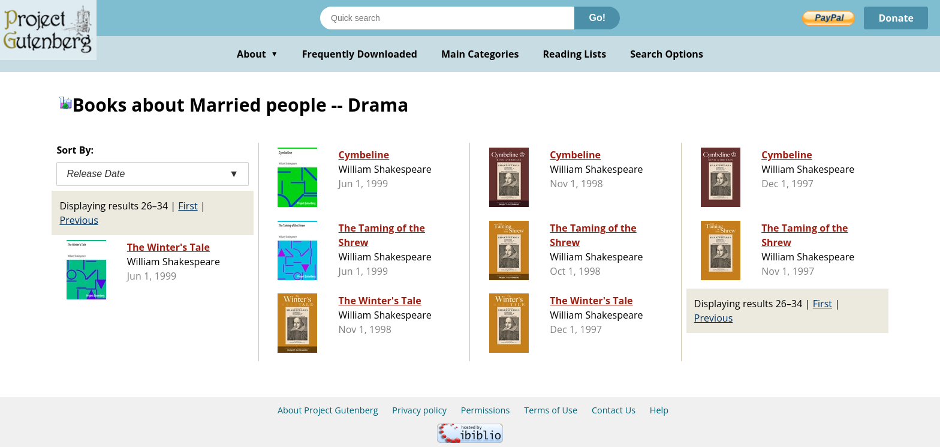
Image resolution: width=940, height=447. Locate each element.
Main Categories (480, 54)
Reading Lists (575, 54)
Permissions (485, 410)
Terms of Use (550, 410)
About (257, 54)
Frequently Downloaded (359, 54)
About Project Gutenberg (328, 410)
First (187, 205)
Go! (597, 18)
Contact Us (613, 410)
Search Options (666, 54)
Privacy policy (419, 410)
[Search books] (447, 18)
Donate (896, 18)
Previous (78, 220)
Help (659, 410)
